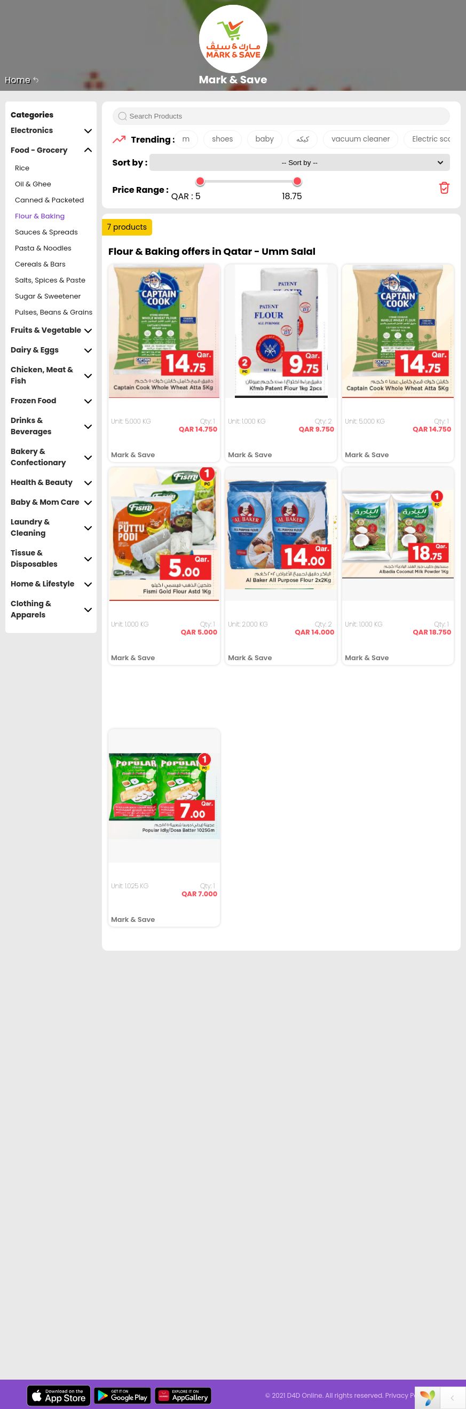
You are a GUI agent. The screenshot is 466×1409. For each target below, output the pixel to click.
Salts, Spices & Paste (50, 280)
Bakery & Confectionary (51, 457)
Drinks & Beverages (51, 426)
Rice (22, 168)
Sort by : (131, 162)
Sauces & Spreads (46, 232)
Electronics (51, 130)
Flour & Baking (40, 216)
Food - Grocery (51, 150)
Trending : (150, 140)
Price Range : (141, 190)
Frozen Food (51, 400)
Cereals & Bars (40, 264)
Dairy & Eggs (51, 350)
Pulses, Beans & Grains (53, 312)
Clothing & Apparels (51, 609)
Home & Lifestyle (51, 584)
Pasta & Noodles (43, 248)
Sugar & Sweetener (48, 296)
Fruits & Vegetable (51, 330)
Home (22, 80)
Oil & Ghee (33, 184)
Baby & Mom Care (51, 502)
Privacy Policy (407, 1395)
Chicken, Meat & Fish (51, 375)
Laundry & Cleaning (51, 527)
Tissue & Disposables (51, 558)
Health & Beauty (51, 482)
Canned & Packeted (49, 200)
